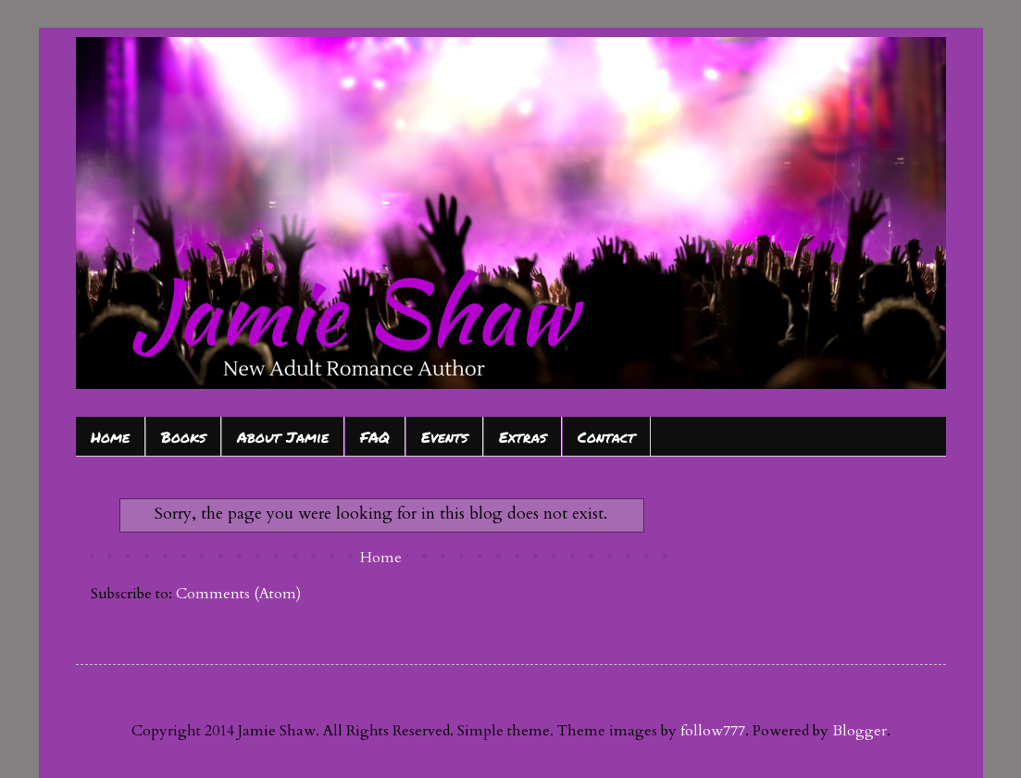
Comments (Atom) (238, 594)
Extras (522, 436)
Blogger (859, 731)
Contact (606, 436)
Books (183, 436)
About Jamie (283, 436)
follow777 (712, 731)
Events (444, 436)
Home (110, 436)
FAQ (375, 436)
